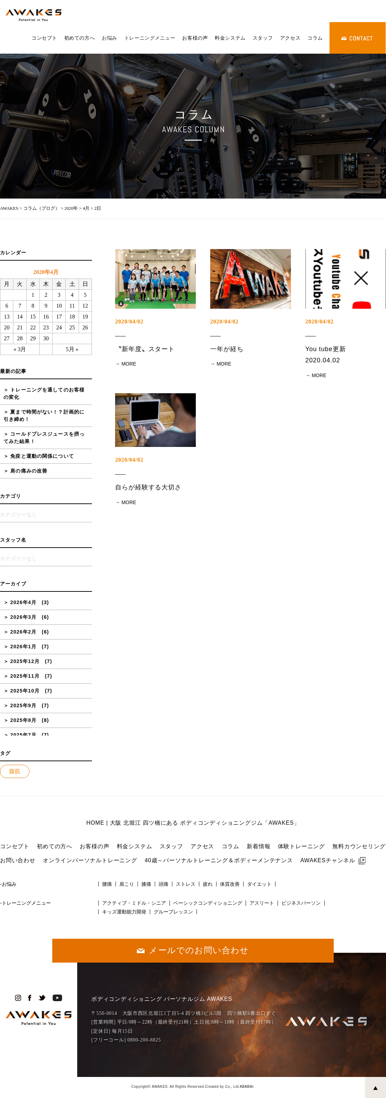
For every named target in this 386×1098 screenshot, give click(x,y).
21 (19, 327)
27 (6, 338)
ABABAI (246, 1087)
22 (33, 327)
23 (46, 327)
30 (46, 338)
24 (59, 327)
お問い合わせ (17, 860)
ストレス (185, 884)
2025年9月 (23, 705)
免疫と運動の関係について (42, 456)
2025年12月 (25, 661)
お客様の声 (195, 38)
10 (59, 306)
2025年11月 (25, 676)
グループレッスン (173, 911)
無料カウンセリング (358, 846)
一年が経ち (227, 349)
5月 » (72, 349)
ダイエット (259, 884)
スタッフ (263, 38)
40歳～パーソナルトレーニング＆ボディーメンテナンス (219, 860)
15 (33, 317)
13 (6, 317)
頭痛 (163, 884)
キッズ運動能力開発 (124, 911)
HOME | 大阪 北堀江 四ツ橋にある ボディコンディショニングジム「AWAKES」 (193, 823)
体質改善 (230, 884)
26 (85, 327)
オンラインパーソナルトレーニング (90, 860)
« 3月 (19, 349)
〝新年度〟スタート (145, 349)
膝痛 (146, 884)
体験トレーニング (301, 846)
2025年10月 (25, 691)
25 (72, 327)
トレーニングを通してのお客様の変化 (44, 393)
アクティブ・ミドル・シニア (134, 903)
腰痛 (107, 884)
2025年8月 (23, 720)
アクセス (290, 38)
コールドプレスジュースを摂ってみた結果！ (44, 437)
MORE (128, 364)
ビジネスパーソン (301, 903)
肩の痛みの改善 (28, 471)
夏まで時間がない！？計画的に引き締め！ (44, 415)
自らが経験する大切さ (148, 487)
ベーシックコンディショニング (207, 903)
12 (85, 306)
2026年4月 (23, 602)
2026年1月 (23, 646)
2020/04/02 (129, 321)
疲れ (208, 884)
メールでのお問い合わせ (199, 950)
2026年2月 (23, 632)
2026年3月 (23, 617)
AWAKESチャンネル (327, 860)
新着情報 (258, 846)
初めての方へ (79, 38)
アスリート (261, 903)
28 (19, 338)
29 (33, 338)
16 (46, 317)
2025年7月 (23, 735)
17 (59, 317)
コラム (315, 38)
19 (85, 317)
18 (72, 317)
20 (6, 327)
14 (19, 317)
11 (72, 306)
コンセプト (44, 38)
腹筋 (14, 771)
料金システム (230, 38)
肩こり (126, 884)
